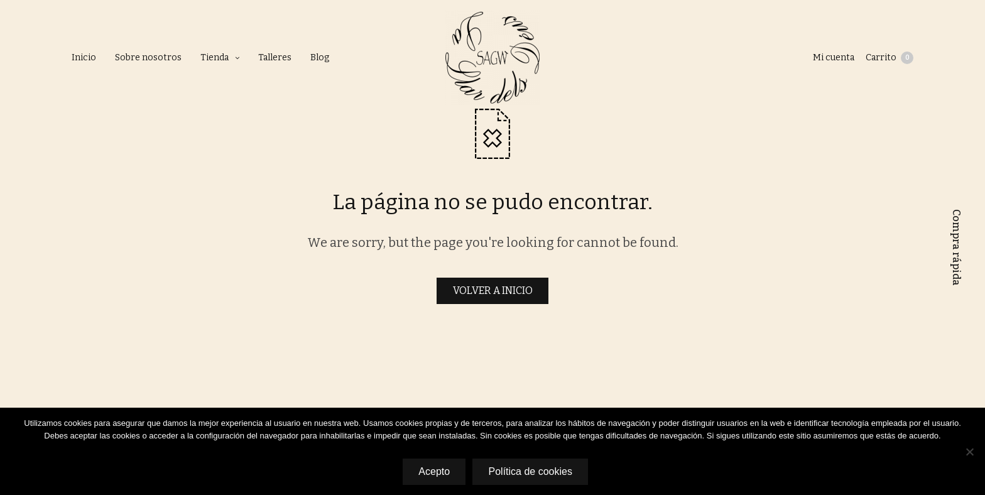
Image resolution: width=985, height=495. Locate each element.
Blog (319, 57)
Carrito (889, 58)
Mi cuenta (832, 57)
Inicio (84, 57)
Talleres (274, 57)
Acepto (433, 472)
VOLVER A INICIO (493, 290)
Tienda (214, 57)
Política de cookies (531, 472)
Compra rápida (956, 247)
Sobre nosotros (148, 57)
